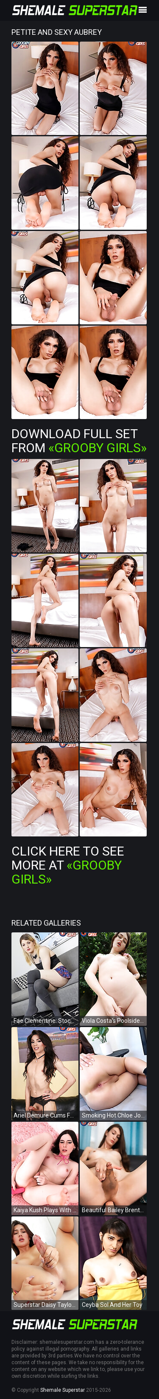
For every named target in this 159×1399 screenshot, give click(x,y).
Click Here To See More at (67, 865)
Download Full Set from (79, 440)
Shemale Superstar (62, 1390)
